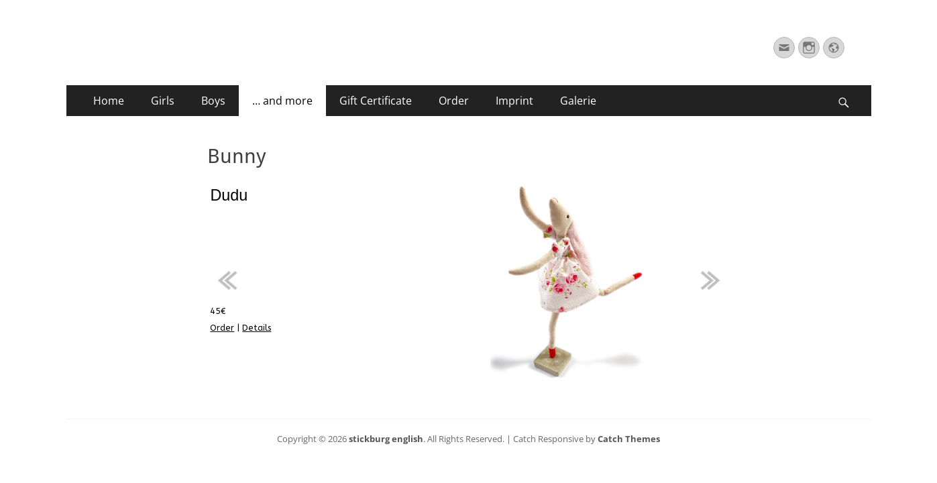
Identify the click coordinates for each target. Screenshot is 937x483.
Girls (162, 100)
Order (454, 100)
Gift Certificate (375, 100)
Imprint (514, 100)
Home (108, 100)
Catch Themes (629, 439)
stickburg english (386, 439)
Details (256, 328)
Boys (213, 100)
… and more (282, 100)
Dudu (228, 195)
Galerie (578, 100)
